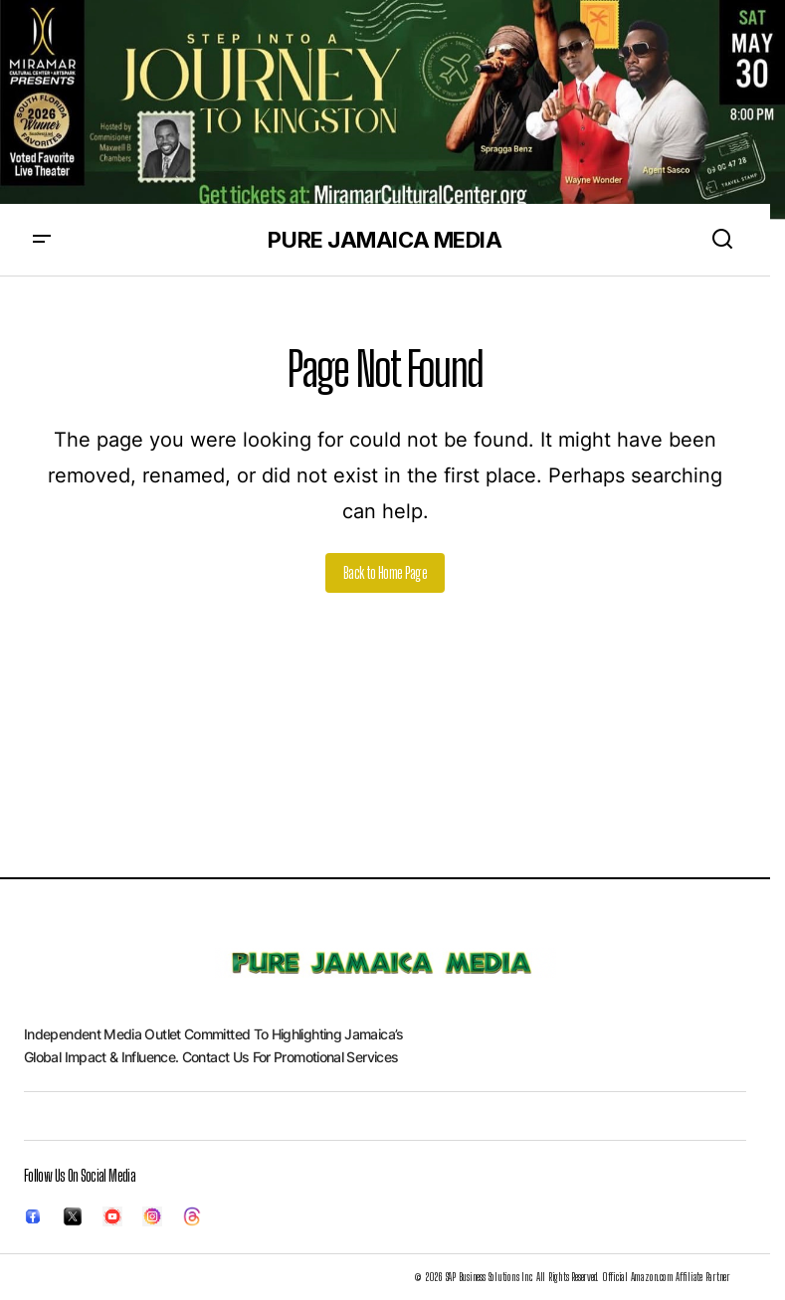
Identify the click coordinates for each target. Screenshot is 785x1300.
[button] (42, 240)
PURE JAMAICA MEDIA (384, 240)
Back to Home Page (385, 572)
